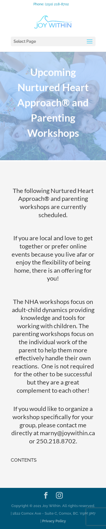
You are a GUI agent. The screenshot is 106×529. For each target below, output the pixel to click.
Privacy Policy (54, 521)
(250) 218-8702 (57, 4)
